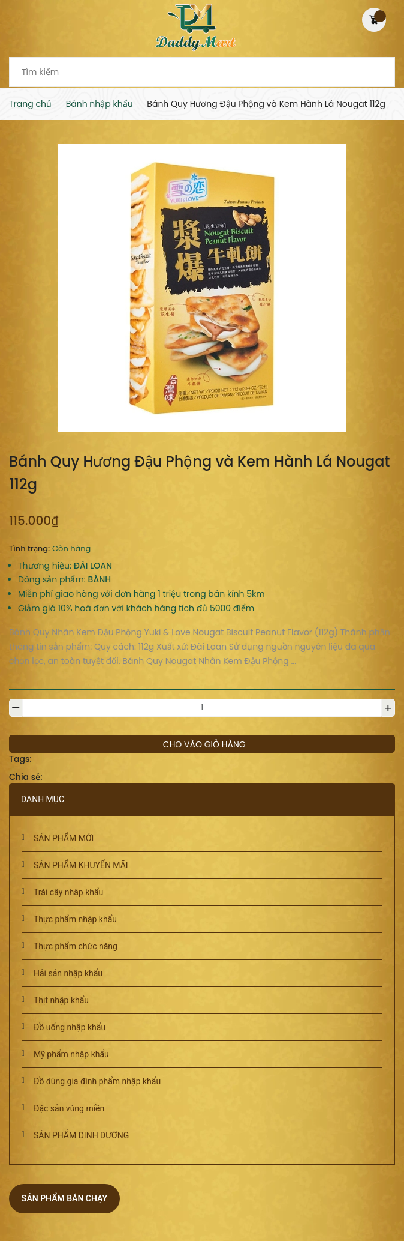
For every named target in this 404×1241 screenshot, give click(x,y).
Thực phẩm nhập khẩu (75, 919)
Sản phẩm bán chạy (64, 1198)
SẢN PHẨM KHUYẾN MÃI (81, 865)
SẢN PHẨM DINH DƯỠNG (81, 1135)
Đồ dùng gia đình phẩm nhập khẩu (97, 1081)
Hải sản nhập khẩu (68, 973)
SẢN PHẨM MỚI (64, 838)
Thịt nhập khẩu (61, 1000)
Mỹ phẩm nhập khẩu (71, 1054)
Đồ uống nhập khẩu (69, 1027)
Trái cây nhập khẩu (68, 892)
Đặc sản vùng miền (69, 1108)
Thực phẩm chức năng (75, 946)
